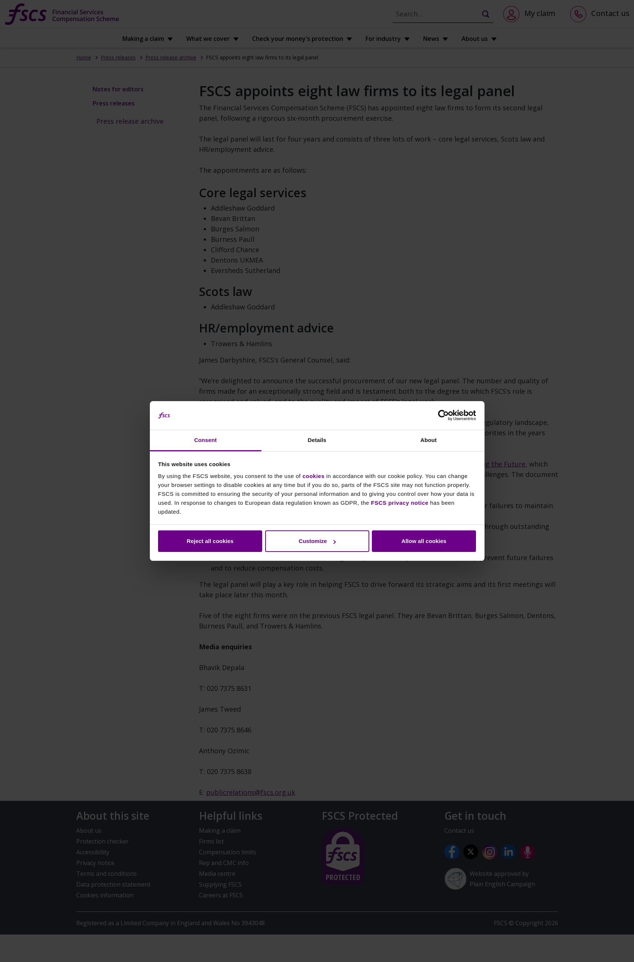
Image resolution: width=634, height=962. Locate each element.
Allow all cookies (424, 541)
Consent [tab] (205, 440)
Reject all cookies (210, 541)
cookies (313, 476)
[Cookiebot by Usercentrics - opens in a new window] (443, 415)
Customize (317, 541)
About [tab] (429, 440)
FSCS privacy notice (400, 503)
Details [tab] (317, 440)
